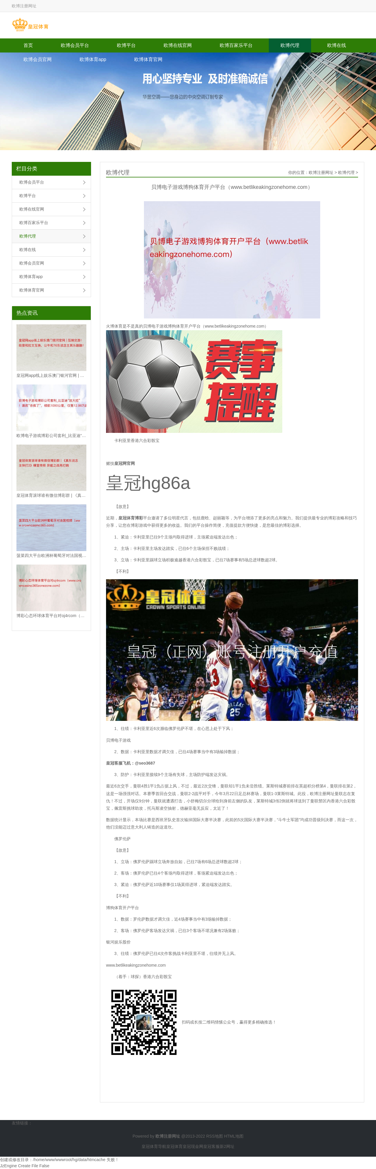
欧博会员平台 (75, 45)
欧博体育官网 (148, 59)
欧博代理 (290, 45)
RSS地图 (214, 1136)
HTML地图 (234, 1136)
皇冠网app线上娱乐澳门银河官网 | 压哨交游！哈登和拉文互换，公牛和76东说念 (51, 375)
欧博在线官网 (178, 45)
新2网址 (227, 1146)
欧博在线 (336, 45)
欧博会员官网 (38, 59)
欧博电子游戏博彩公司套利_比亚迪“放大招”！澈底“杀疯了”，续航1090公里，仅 (51, 435)
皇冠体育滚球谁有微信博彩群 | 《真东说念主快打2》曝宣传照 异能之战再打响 (51, 495)
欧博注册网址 (321, 172)
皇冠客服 (211, 1146)
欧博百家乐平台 (236, 45)
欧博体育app (93, 59)
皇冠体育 (174, 1146)
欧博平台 (126, 45)
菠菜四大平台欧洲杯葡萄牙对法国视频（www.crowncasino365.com (51, 555)
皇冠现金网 (193, 1146)
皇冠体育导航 (154, 1146)
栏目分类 (26, 169)
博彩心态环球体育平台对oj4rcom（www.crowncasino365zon (51, 615)
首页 (28, 45)
